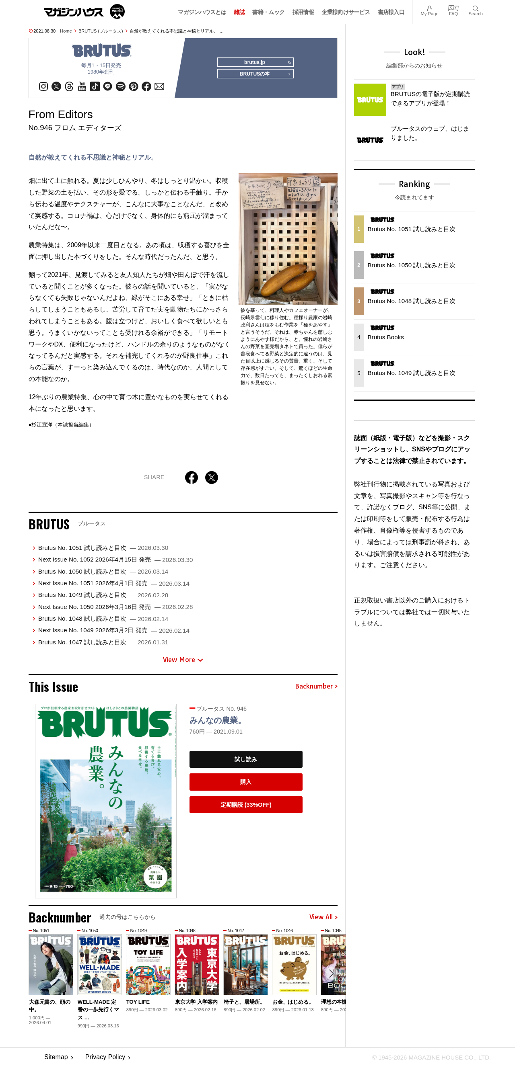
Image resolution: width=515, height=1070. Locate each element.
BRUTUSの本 (263, 77)
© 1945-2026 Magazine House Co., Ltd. (427, 1060)
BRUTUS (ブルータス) (100, 31)
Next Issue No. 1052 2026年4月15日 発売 (115, 562)
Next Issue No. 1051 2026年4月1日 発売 (114, 585)
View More (183, 662)
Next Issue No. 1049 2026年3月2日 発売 (114, 632)
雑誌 (239, 12)
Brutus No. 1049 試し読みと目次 (103, 597)
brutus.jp (265, 62)
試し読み (246, 762)
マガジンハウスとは (202, 12)
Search (476, 7)
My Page (429, 7)
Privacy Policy (105, 1060)
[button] (330, 977)
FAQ (453, 7)
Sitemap (56, 1060)
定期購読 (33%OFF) (246, 807)
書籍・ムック (268, 12)
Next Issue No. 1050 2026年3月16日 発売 (115, 609)
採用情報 (303, 12)
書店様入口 (391, 12)
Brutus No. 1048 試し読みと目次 (103, 621)
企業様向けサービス (345, 12)
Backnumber (316, 689)
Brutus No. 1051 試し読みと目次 (103, 550)
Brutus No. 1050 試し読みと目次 (103, 574)
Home (66, 31)
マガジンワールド (84, 11)
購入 (245, 784)
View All (323, 920)
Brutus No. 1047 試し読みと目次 (103, 645)
